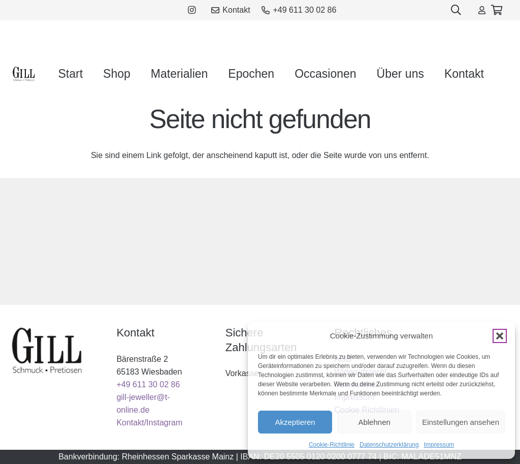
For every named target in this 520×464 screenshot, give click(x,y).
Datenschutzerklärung (389, 444)
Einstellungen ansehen (460, 422)
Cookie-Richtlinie (331, 444)
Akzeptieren (295, 422)
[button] (500, 336)
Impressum (439, 444)
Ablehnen (374, 422)
